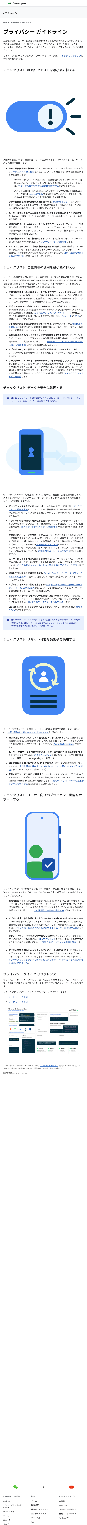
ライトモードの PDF (18, 997)
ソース (6, 1516)
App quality (10, 13)
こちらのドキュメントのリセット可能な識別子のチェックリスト (48, 565)
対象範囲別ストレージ (47, 544)
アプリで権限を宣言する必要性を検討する (38, 186)
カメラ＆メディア (38, 1514)
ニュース (7, 1520)
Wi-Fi (77, 316)
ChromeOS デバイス (68, 1509)
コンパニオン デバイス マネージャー (51, 313)
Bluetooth (66, 316)
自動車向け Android (67, 1514)
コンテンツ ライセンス (49, 1066)
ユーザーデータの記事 (34, 401)
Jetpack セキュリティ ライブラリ (48, 623)
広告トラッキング (42, 755)
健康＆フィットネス (39, 1509)
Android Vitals (36, 194)
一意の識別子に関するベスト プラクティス (28, 732)
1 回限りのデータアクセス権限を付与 (45, 602)
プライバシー (36, 1518)
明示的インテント (47, 939)
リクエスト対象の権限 (23, 171)
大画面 (62, 1501)
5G (32, 1522)
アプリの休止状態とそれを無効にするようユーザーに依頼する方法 (47, 928)
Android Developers (11, 22)
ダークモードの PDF (18, 1002)
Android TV (64, 1518)
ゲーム (34, 1501)
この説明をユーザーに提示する (49, 910)
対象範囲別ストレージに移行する (54, 551)
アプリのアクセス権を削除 (53, 242)
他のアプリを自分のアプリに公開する (39, 527)
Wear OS (63, 1505)
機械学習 (35, 1505)
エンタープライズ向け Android (12, 1506)
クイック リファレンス (70, 56)
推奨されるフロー (61, 202)
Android (6, 1501)
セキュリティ (8, 1511)
